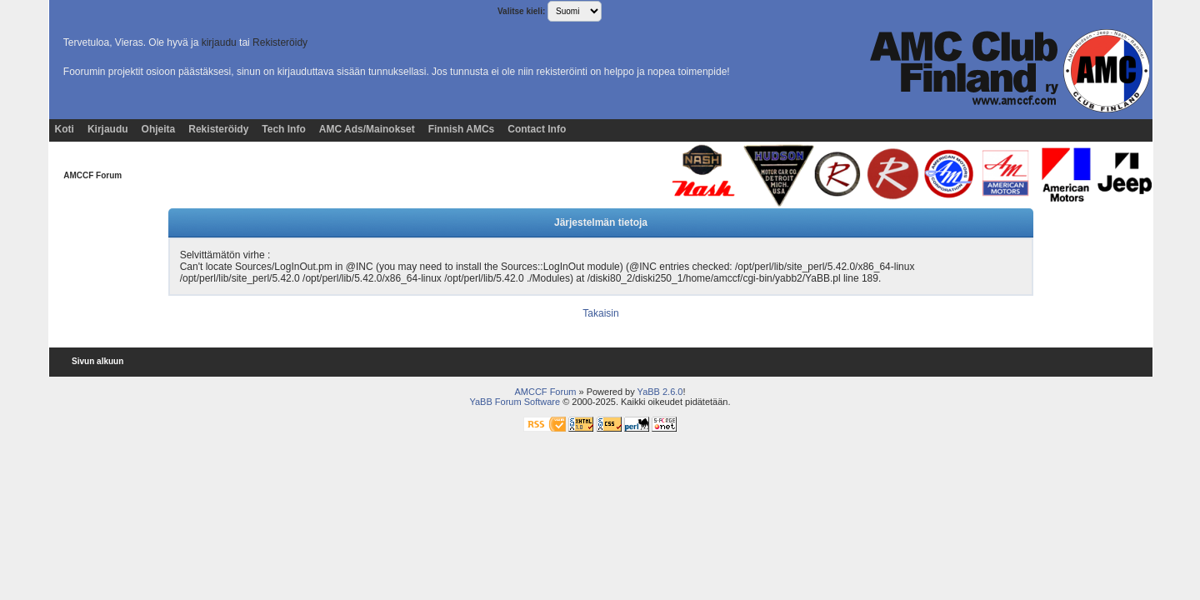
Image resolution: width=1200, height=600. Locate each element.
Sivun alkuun (97, 361)
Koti (64, 129)
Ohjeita (159, 129)
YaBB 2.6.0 (660, 392)
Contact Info (537, 129)
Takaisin (600, 313)
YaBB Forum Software (514, 402)
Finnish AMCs (461, 129)
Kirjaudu (108, 129)
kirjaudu (219, 42)
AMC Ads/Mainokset (367, 129)
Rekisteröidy (280, 42)
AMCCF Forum (92, 175)
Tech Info (283, 129)
